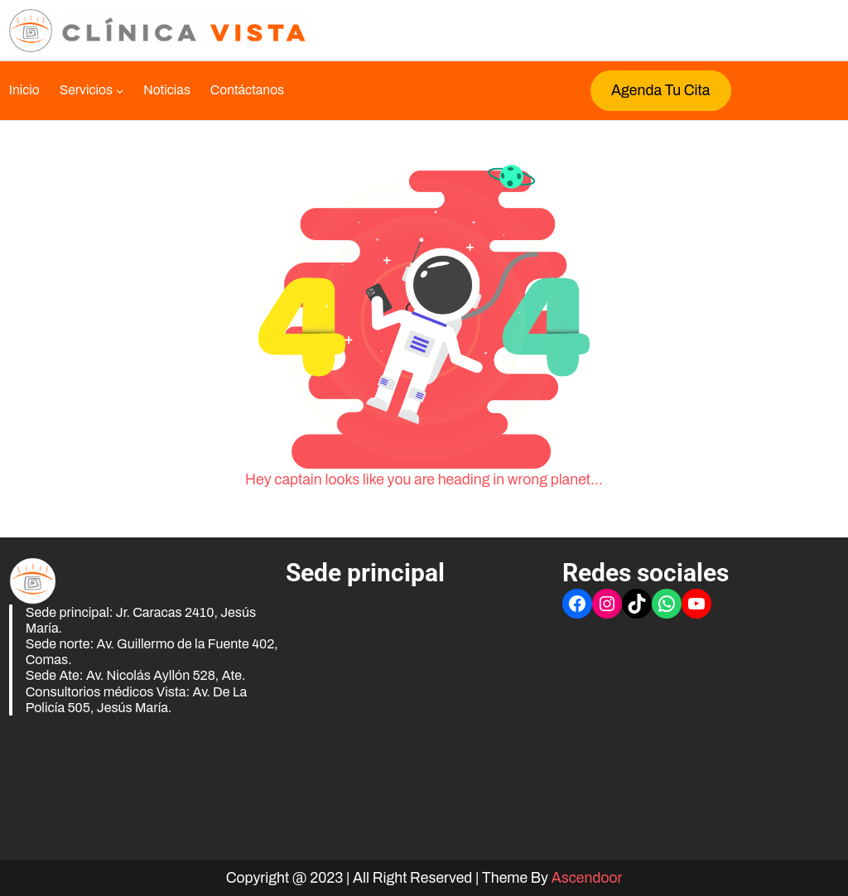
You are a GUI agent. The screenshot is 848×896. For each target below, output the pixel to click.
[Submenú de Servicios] (91, 90)
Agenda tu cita (660, 91)
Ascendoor (587, 878)
